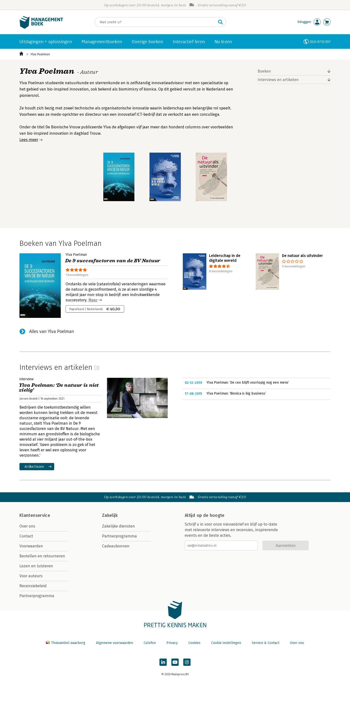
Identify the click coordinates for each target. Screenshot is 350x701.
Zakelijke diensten (118, 526)
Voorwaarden (31, 546)
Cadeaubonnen (116, 546)
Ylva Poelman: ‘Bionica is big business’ (236, 393)
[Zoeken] (155, 22)
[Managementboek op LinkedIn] (163, 662)
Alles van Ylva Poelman (51, 331)
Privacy (172, 643)
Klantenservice (34, 515)
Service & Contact (265, 643)
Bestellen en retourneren (42, 556)
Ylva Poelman (40, 54)
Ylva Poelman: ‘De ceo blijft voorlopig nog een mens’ (248, 382)
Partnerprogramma (36, 596)
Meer (92, 300)
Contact (26, 536)
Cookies (194, 643)
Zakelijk (110, 515)
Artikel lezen (34, 466)
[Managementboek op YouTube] (175, 662)
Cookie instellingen (226, 643)
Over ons (27, 526)
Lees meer (28, 139)
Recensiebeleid (33, 586)
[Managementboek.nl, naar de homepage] (41, 27)
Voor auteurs (31, 576)
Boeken (264, 71)
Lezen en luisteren (36, 566)
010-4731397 (320, 42)
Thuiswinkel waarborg (66, 643)
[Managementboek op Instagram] (187, 662)
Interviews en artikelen (278, 79)
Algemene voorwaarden (114, 643)
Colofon (150, 643)
